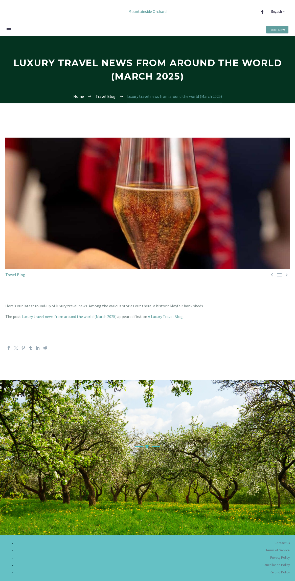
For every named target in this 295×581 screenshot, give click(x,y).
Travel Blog (15, 274)
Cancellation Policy (276, 565)
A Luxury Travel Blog (165, 316)
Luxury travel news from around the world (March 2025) (69, 316)
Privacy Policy (280, 557)
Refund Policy (280, 572)
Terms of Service (278, 550)
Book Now (277, 29)
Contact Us (282, 543)
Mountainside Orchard (147, 11)
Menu (9, 29)
